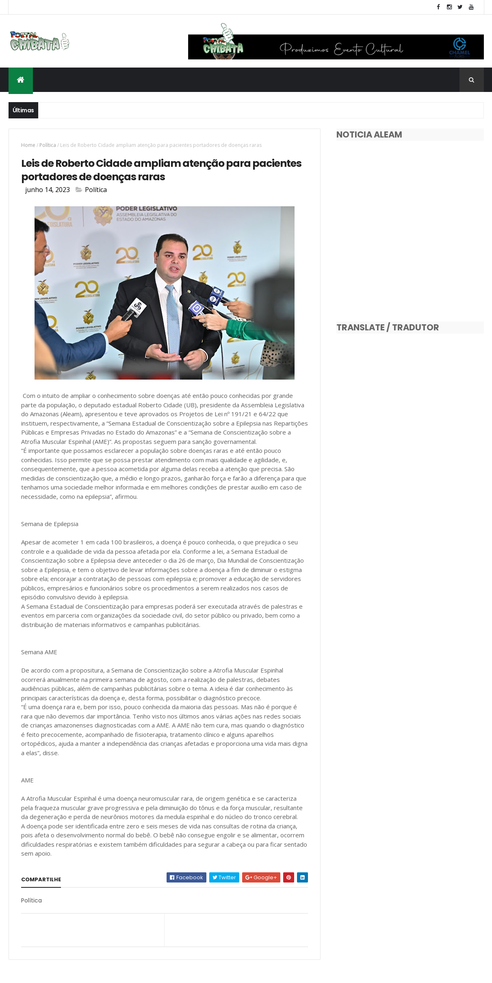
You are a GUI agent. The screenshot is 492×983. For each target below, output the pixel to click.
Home (28, 145)
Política (47, 145)
